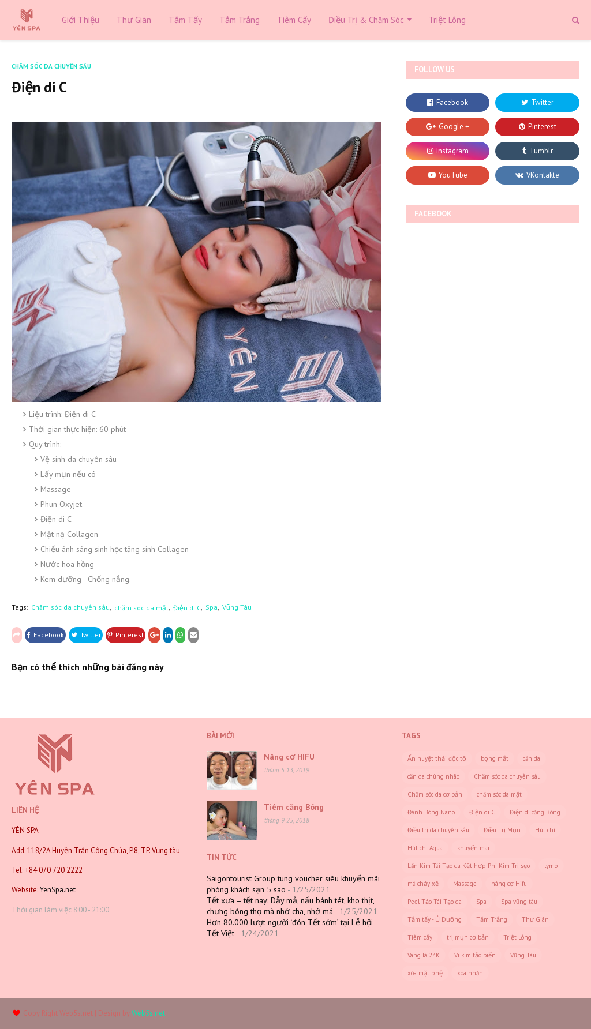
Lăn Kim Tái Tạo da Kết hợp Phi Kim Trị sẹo (468, 866)
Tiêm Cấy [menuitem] (294, 19)
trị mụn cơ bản (468, 937)
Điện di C (187, 607)
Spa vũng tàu (519, 901)
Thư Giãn (535, 919)
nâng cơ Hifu (509, 884)
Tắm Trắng (491, 919)
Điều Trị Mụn (502, 830)
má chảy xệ (423, 884)
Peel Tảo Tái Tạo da (434, 901)
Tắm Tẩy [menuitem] (185, 19)
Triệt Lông (517, 937)
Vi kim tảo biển (475, 955)
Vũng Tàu (237, 607)
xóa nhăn (470, 973)
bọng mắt (494, 758)
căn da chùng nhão (433, 776)
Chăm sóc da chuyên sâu (70, 607)
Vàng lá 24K (423, 955)
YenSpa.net (57, 890)
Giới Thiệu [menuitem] (80, 19)
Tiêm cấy (419, 937)
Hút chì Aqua (425, 848)
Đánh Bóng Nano (431, 812)
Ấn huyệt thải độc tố (436, 758)
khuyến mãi (473, 848)
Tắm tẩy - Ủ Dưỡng (434, 919)
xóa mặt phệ (425, 973)
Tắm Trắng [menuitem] (239, 19)
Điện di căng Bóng (535, 812)
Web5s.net (76, 1013)
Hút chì (545, 830)
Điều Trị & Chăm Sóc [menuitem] (366, 19)
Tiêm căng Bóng (294, 807)
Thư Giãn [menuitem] (134, 19)
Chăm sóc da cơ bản (434, 794)
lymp (551, 866)
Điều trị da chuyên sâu (438, 830)
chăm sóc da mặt (141, 607)
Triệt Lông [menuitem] (447, 19)
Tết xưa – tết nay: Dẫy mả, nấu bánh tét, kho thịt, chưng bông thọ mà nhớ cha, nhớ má (290, 906)
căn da (531, 758)
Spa (211, 607)
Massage (465, 884)
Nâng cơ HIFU (289, 757)
